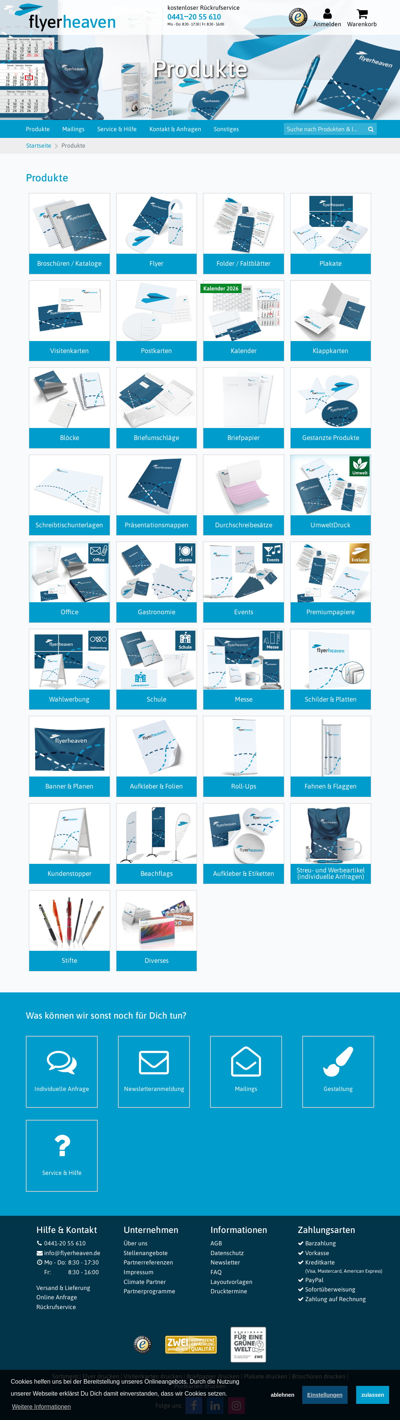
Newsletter (225, 1262)
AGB (216, 1243)
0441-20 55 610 (61, 1243)
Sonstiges (226, 129)
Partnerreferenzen (148, 1262)
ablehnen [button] (282, 1395)
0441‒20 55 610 (194, 16)
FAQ (216, 1272)
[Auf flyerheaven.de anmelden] (327, 17)
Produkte (38, 129)
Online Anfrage (56, 1297)
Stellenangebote (146, 1252)
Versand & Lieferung (63, 1287)
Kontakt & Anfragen (175, 129)
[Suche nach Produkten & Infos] (324, 129)
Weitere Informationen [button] (41, 1407)
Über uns (136, 1243)
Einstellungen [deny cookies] (324, 1395)
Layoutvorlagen (231, 1281)
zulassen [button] (372, 1395)
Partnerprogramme (149, 1291)
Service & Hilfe (117, 129)
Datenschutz (227, 1252)
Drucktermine (228, 1291)
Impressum (139, 1272)
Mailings (73, 129)
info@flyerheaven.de (68, 1252)
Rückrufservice (56, 1306)
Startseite (38, 145)
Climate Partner (145, 1281)
